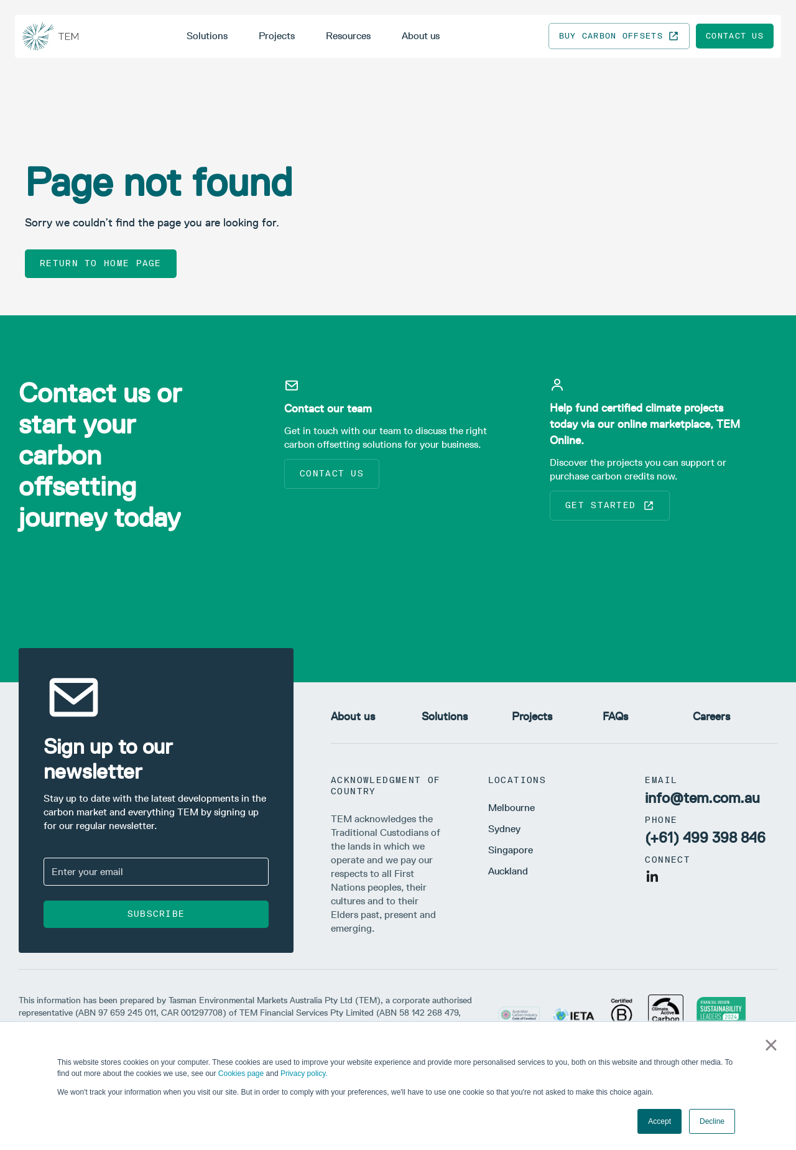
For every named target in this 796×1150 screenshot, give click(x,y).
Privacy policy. (304, 1073)
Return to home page (101, 263)
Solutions (207, 36)
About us (421, 36)
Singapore (510, 850)
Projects (277, 36)
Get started (609, 505)
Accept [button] (659, 1121)
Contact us (735, 35)
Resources (348, 36)
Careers (711, 716)
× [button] (771, 1044)
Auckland (508, 871)
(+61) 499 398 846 (705, 837)
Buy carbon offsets (619, 36)
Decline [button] (712, 1121)
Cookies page (241, 1073)
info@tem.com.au (702, 798)
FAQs (615, 716)
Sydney (504, 829)
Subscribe (156, 914)
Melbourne (511, 808)
